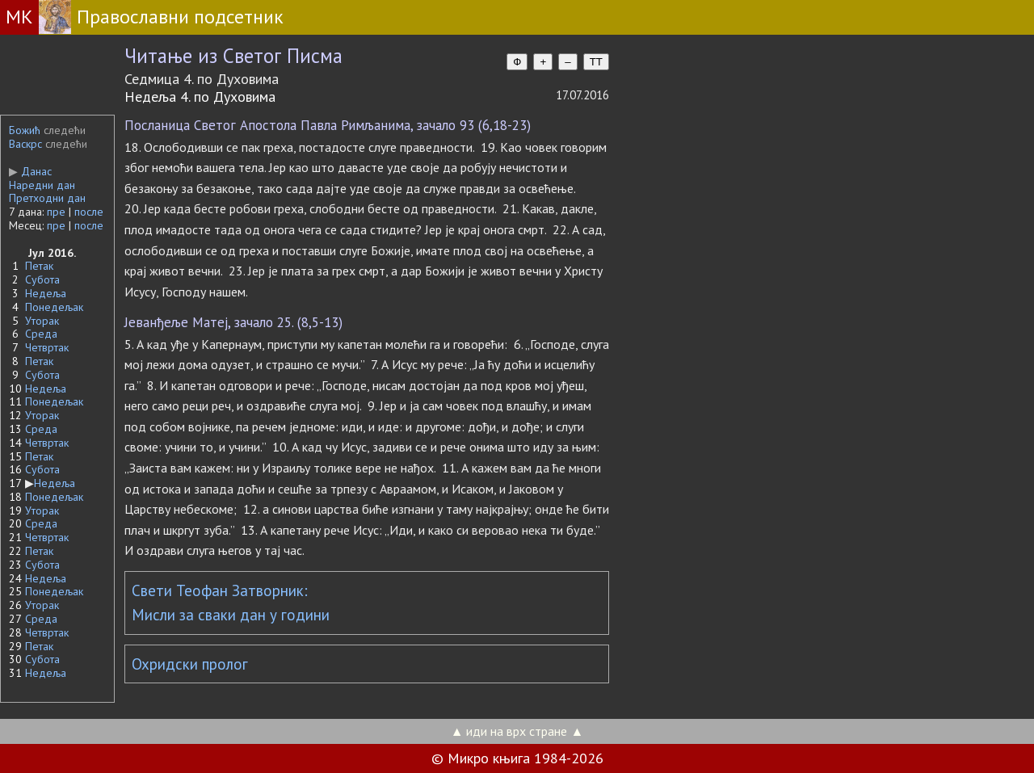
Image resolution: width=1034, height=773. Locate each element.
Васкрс (25, 144)
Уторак (42, 320)
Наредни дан (42, 185)
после (88, 211)
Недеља (45, 293)
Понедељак (54, 307)
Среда (41, 333)
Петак (39, 265)
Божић (24, 130)
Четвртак (47, 347)
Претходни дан (47, 198)
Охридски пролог (190, 664)
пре (56, 211)
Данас (30, 171)
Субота (42, 279)
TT (596, 62)
